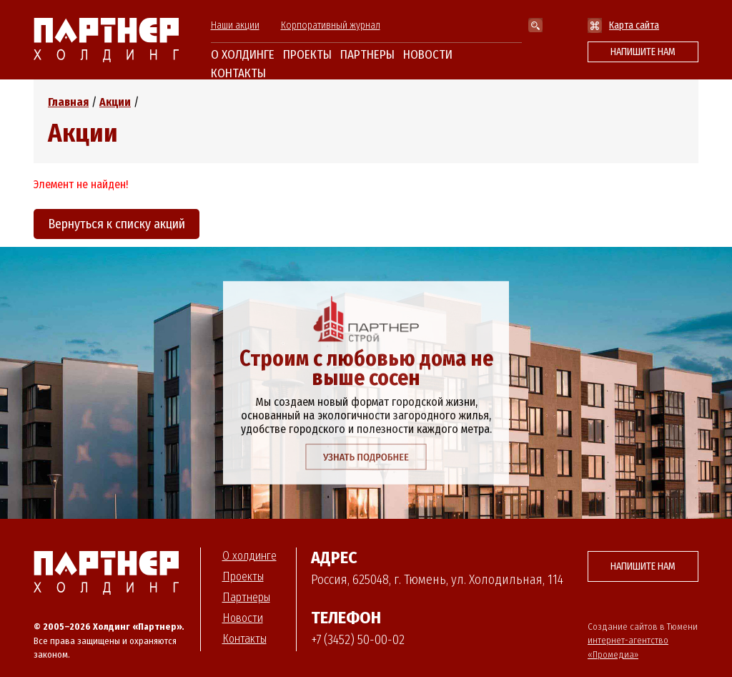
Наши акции (235, 25)
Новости (427, 54)
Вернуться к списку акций (116, 224)
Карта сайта (634, 25)
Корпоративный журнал (330, 25)
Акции (115, 102)
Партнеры (367, 54)
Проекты (307, 54)
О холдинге (242, 54)
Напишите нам (643, 52)
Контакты (238, 73)
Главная (68, 102)
